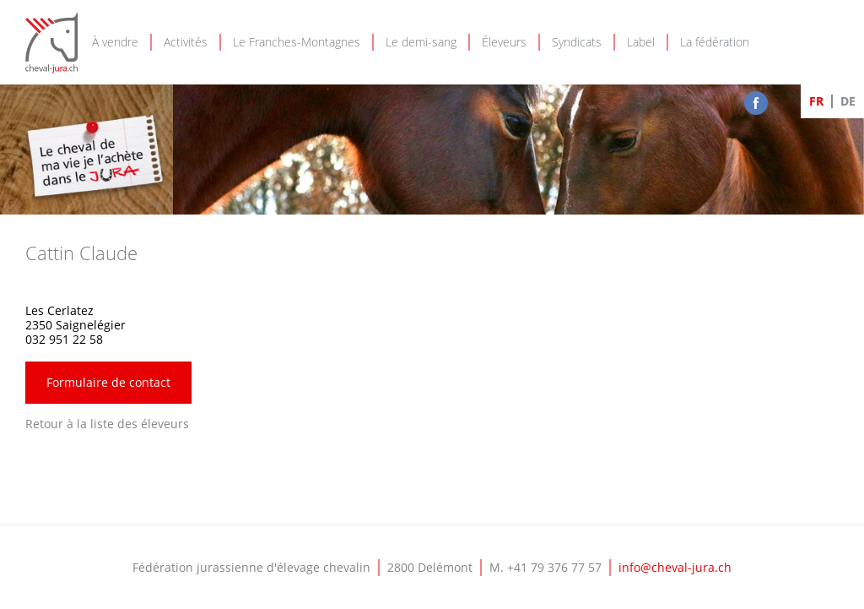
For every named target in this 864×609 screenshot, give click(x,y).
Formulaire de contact (108, 382)
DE (848, 101)
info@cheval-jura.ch (675, 567)
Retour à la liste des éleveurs (107, 424)
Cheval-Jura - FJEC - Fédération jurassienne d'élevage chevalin (51, 42)
